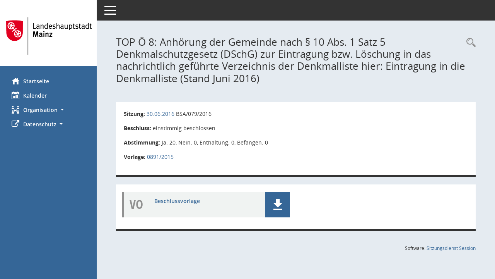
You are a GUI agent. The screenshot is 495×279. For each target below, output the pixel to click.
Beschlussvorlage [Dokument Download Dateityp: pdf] (177, 201)
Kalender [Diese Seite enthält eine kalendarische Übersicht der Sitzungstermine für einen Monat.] (29, 95)
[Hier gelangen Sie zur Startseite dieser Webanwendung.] (48, 36)
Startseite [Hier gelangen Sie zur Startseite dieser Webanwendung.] (30, 81)
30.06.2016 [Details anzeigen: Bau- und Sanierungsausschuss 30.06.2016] (160, 113)
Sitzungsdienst (451, 248)
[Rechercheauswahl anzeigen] (469, 42)
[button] (48, 110)
